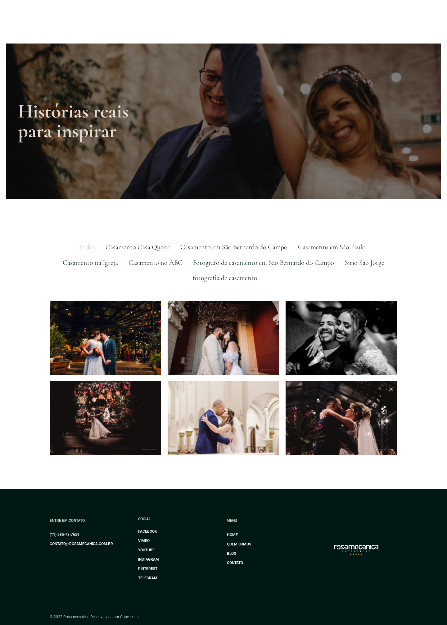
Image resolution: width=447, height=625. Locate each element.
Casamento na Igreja (90, 262)
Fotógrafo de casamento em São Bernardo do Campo (263, 262)
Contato (235, 563)
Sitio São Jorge (364, 262)
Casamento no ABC (156, 262)
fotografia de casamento (225, 277)
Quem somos (239, 544)
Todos (87, 247)
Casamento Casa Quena (138, 247)
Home (232, 535)
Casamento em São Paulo (332, 247)
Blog (231, 553)
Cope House (130, 617)
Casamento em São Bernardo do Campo (233, 247)
